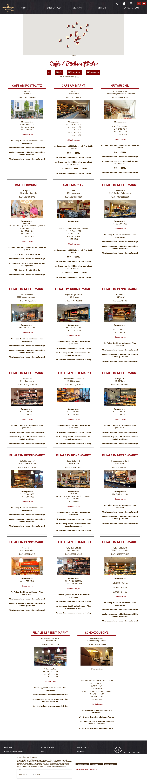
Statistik (37, 774)
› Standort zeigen (27, 135)
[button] (67, 37)
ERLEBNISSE (77, 8)
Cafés (59, 72)
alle (49, 72)
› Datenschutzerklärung (81, 769)
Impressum (80, 751)
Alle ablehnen (96, 764)
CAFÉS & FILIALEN (54, 8)
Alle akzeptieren (82, 764)
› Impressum (93, 769)
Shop (42, 751)
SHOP (23, 8)
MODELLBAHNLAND (131, 8)
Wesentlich (22, 774)
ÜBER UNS (102, 8)
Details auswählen (110, 764)
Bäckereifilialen (74, 72)
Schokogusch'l (93, 72)
